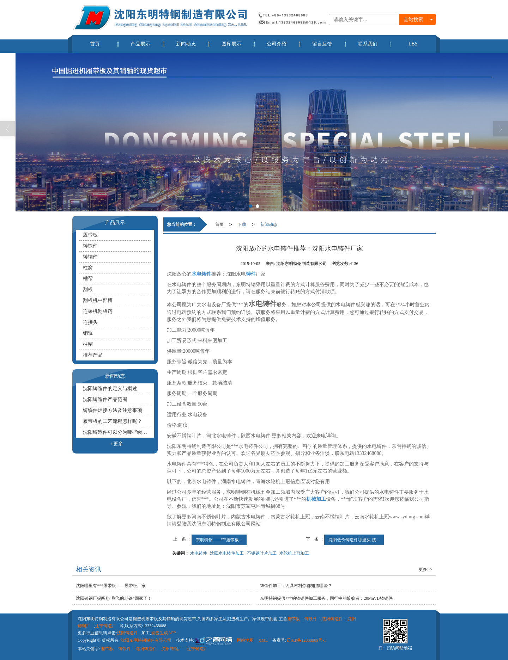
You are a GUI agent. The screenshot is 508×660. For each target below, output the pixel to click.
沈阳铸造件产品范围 (105, 399)
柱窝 (88, 267)
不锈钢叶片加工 (262, 553)
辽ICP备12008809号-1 (306, 640)
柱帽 (88, 344)
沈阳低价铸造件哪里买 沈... (354, 539)
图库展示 (231, 41)
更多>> (425, 569)
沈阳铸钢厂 (171, 648)
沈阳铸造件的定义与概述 (110, 388)
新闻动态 (186, 41)
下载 (242, 224)
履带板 (90, 235)
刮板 (88, 289)
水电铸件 (198, 553)
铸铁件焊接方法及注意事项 (112, 410)
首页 (95, 41)
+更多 (116, 443)
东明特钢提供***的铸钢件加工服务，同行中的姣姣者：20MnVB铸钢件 (326, 598)
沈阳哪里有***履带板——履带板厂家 (111, 585)
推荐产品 (93, 355)
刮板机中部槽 (98, 300)
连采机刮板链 (98, 311)
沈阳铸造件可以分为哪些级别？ (117, 432)
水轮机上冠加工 (294, 553)
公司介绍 (277, 41)
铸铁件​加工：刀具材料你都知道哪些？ (296, 585)
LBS (413, 41)
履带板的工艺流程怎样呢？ (112, 421)
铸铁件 (90, 245)
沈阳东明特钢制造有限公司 (146, 640)
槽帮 (88, 278)
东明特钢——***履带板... (219, 539)
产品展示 (140, 41)
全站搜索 (413, 19)
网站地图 (245, 640)
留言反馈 (322, 41)
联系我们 (368, 41)
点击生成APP (163, 632)
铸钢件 (90, 256)
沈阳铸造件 (332, 618)
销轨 (88, 333)
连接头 (90, 322)
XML (263, 640)
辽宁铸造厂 (105, 625)
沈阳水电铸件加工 (227, 553)
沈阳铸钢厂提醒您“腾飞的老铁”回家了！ (114, 598)
